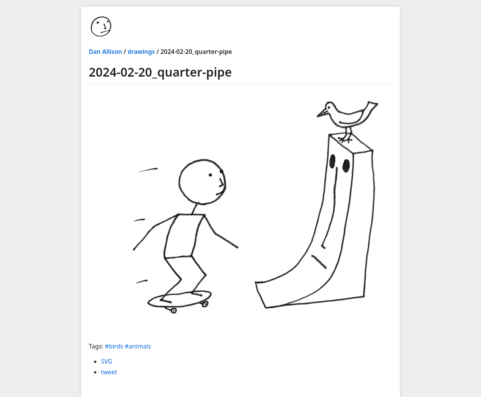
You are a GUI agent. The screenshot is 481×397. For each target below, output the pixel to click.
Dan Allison (105, 51)
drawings (141, 51)
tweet (109, 372)
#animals (138, 346)
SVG (106, 361)
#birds (114, 346)
